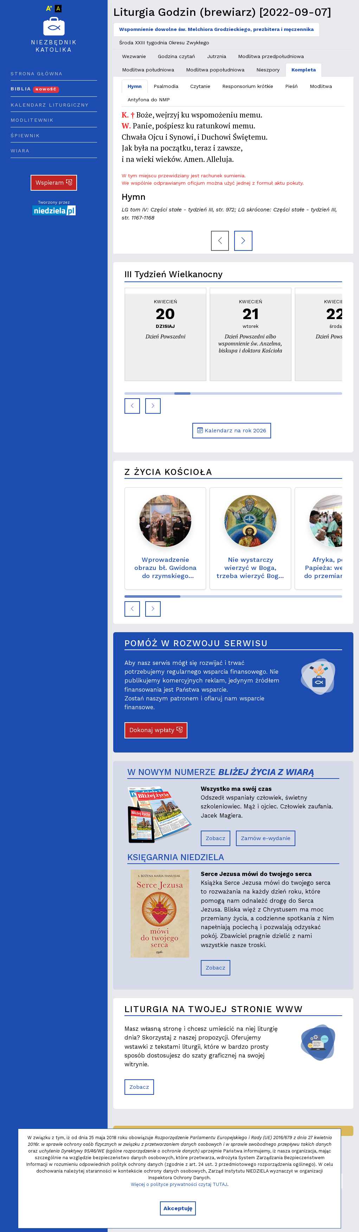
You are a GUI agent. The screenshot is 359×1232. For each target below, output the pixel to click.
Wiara (20, 150)
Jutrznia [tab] (216, 56)
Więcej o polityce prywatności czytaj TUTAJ (179, 1184)
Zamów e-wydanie (265, 838)
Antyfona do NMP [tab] (149, 99)
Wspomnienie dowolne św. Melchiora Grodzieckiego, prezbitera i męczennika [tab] (216, 29)
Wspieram (54, 182)
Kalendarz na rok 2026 (231, 430)
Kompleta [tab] (303, 69)
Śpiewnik (25, 135)
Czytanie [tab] (200, 86)
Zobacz (215, 838)
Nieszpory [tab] (268, 69)
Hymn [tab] (135, 86)
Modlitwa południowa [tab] (148, 69)
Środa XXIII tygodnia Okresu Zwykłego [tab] (164, 42)
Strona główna (37, 73)
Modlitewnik (32, 120)
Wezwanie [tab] (134, 56)
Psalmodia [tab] (166, 86)
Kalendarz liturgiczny (50, 105)
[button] (132, 406)
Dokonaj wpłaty (155, 730)
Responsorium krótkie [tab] (247, 86)
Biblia (35, 88)
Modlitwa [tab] (321, 86)
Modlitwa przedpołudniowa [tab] (271, 56)
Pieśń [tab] (291, 86)
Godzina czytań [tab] (176, 56)
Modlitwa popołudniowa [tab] (215, 69)
